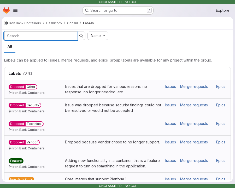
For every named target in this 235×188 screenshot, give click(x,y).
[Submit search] (81, 36)
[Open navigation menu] (15, 10)
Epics (220, 86)
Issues (170, 86)
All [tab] (10, 46)
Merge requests (194, 86)
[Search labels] (40, 36)
